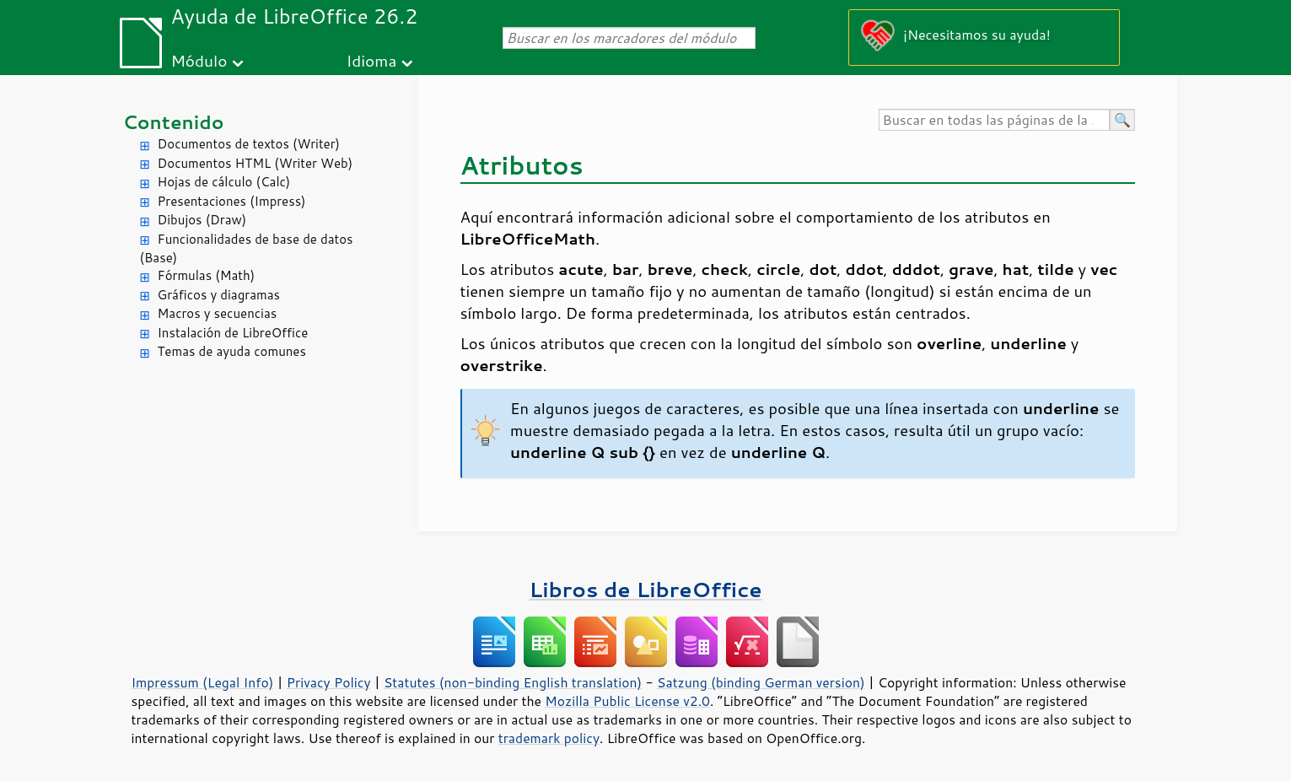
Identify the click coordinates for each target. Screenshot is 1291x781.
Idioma (371, 60)
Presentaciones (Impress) (232, 201)
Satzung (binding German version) (761, 682)
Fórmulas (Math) (207, 275)
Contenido (173, 122)
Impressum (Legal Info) (203, 682)
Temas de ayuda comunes (232, 351)
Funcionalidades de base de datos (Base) (246, 248)
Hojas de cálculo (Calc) (224, 182)
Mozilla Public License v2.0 (627, 701)
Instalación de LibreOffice (233, 333)
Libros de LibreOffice (645, 589)
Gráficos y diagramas (219, 295)
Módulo (198, 60)
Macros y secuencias (217, 313)
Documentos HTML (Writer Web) (255, 163)
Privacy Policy (329, 682)
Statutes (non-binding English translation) (513, 682)
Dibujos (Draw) (202, 220)
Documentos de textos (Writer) (249, 144)
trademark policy (549, 738)
